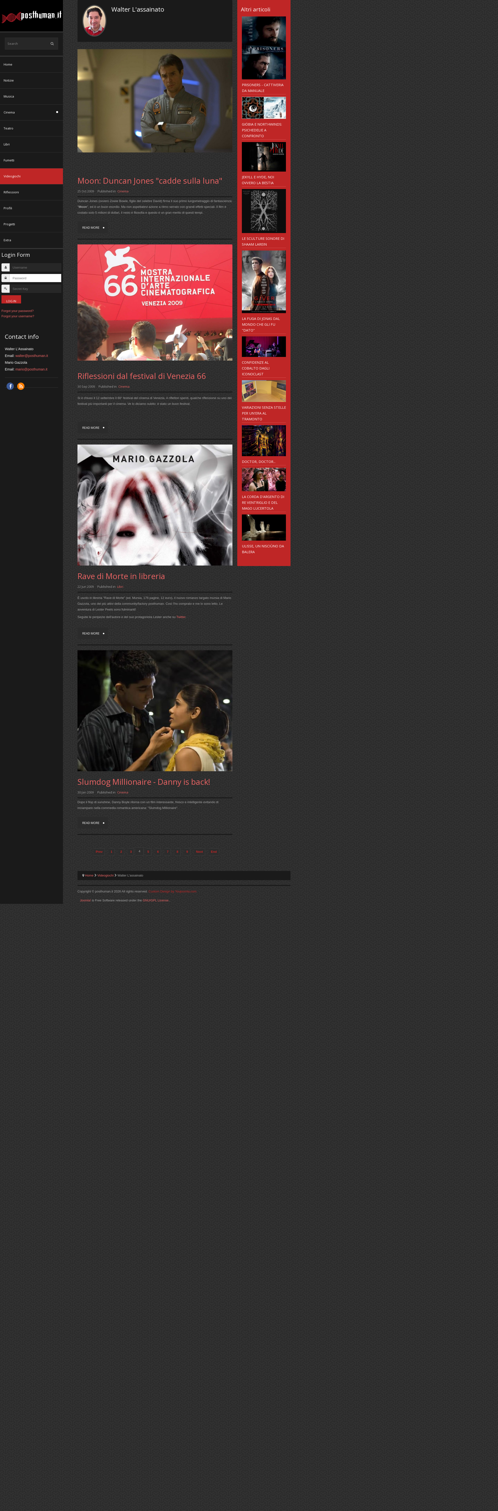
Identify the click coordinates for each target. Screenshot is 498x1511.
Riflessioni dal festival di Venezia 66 (141, 375)
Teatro (8, 128)
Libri (7, 144)
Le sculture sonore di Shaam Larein (263, 241)
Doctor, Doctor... (259, 461)
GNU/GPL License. (156, 900)
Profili (8, 208)
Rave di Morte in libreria (121, 576)
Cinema (9, 112)
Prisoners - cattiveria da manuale (262, 87)
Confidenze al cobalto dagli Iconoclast (255, 368)
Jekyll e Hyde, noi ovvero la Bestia (258, 179)
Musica (9, 96)
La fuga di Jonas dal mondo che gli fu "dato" (261, 324)
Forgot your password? (17, 311)
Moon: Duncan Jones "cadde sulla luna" (149, 180)
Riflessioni (11, 192)
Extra (7, 240)
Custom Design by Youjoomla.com (173, 891)
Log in (11, 301)
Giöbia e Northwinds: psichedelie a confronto (262, 130)
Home (8, 64)
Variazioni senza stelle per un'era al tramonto (264, 413)
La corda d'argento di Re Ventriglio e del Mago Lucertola (263, 502)
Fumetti (9, 160)
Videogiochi (12, 176)
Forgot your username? (17, 316)
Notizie (9, 80)
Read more (91, 227)
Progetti (9, 224)
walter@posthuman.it (31, 356)
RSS (20, 386)
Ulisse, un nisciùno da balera (263, 549)
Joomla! (85, 900)
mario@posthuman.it (31, 369)
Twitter (180, 617)
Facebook (10, 386)
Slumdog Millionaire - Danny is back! (143, 781)
